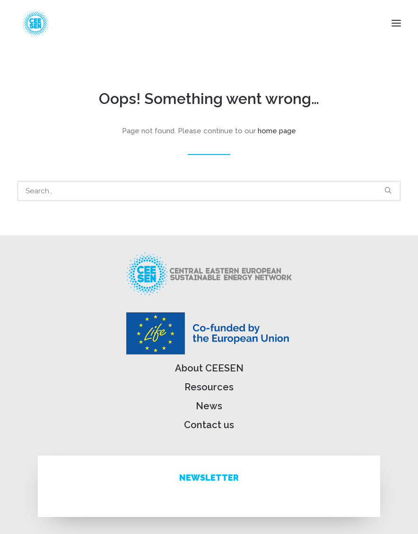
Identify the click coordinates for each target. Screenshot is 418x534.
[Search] (209, 191)
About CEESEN (209, 368)
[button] (396, 23)
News (209, 406)
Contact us (209, 425)
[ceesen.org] (35, 23)
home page (277, 131)
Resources (209, 387)
